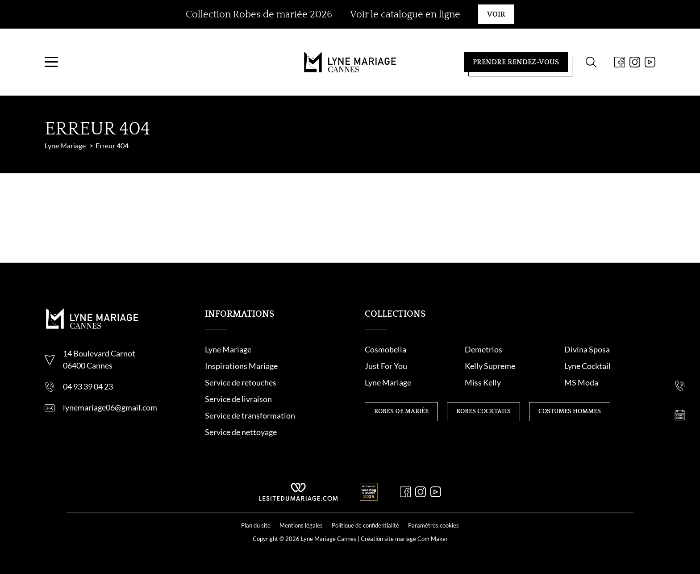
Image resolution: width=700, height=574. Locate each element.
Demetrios (483, 349)
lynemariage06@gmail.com (110, 407)
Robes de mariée (401, 411)
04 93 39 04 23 (88, 386)
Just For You (386, 366)
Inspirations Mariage (241, 366)
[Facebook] (619, 62)
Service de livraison (238, 399)
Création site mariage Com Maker (404, 538)
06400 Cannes (87, 365)
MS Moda (581, 382)
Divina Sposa (587, 349)
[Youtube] (650, 62)
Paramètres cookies (433, 525)
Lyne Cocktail (587, 366)
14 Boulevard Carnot (99, 353)
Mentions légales (301, 525)
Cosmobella (385, 349)
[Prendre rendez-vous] (680, 415)
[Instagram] (634, 62)
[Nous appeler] (680, 386)
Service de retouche (239, 382)
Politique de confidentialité (365, 525)
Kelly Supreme (490, 366)
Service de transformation (250, 415)
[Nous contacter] (680, 357)
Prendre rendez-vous (516, 62)
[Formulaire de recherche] (591, 62)
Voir (496, 14)
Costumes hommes (569, 411)
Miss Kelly (483, 382)
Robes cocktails (483, 411)
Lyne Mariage (228, 349)
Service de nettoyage (241, 432)
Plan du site (256, 525)
